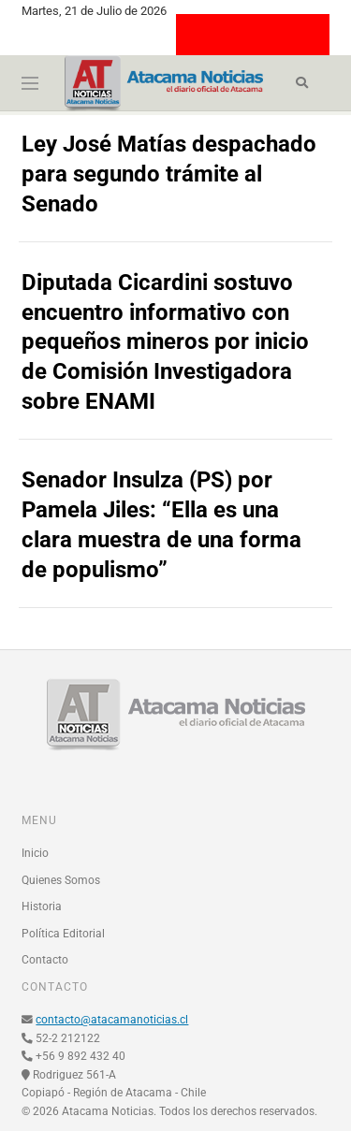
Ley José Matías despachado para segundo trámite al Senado (169, 174)
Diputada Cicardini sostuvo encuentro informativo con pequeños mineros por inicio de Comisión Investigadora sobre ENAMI (165, 342)
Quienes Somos (61, 880)
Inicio (35, 853)
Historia (42, 906)
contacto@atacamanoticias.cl (112, 1019)
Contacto (45, 959)
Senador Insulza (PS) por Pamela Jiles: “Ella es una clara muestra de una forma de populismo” (161, 525)
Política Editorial (63, 933)
